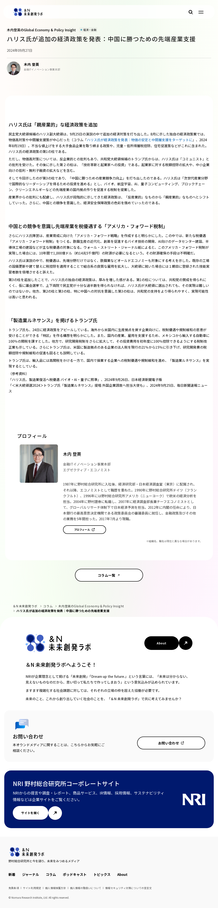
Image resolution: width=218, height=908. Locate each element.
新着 (12, 874)
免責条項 (14, 888)
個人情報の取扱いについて (85, 888)
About (161, 643)
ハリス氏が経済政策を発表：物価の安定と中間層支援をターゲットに (139, 139)
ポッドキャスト (75, 874)
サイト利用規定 (32, 888)
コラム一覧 (106, 575)
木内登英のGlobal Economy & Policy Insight (91, 606)
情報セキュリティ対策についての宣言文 (128, 888)
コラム (48, 606)
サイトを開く (30, 813)
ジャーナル (30, 874)
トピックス (101, 874)
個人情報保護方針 (55, 888)
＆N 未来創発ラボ (25, 606)
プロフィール (82, 529)
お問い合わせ (168, 743)
